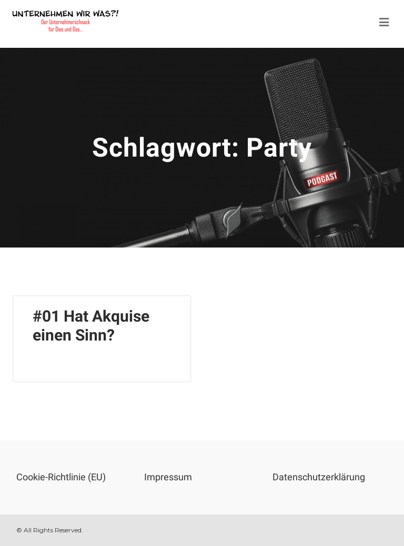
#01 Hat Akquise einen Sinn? (91, 325)
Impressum (168, 476)
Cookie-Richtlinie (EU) (61, 476)
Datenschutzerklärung (318, 476)
